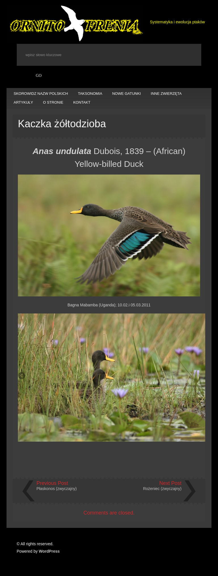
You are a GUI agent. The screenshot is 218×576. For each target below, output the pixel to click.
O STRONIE (53, 102)
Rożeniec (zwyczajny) (162, 488)
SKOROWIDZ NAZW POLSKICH (41, 93)
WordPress (49, 551)
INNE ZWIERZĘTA (166, 93)
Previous (22, 376)
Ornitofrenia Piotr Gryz (75, 24)
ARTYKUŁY (23, 102)
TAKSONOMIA (90, 93)
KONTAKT (81, 102)
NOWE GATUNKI (126, 93)
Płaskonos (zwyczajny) (57, 488)
